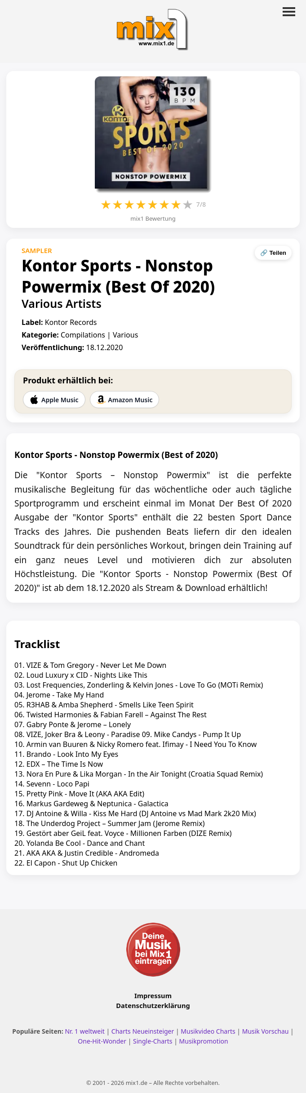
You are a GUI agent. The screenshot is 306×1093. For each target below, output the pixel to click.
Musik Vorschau (265, 1031)
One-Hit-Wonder (102, 1041)
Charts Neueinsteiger (142, 1031)
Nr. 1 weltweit (84, 1031)
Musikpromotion (203, 1041)
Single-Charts (152, 1041)
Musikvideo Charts (208, 1031)
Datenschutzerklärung (153, 1005)
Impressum (153, 995)
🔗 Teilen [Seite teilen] (273, 252)
